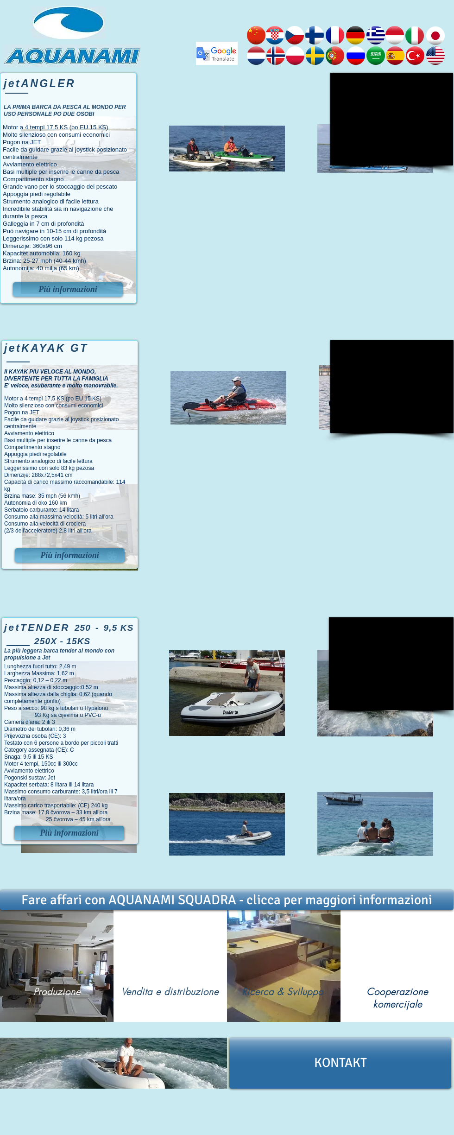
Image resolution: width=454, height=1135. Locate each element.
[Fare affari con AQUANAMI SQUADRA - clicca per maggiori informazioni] (227, 900)
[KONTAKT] (340, 1063)
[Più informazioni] (68, 289)
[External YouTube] (391, 119)
